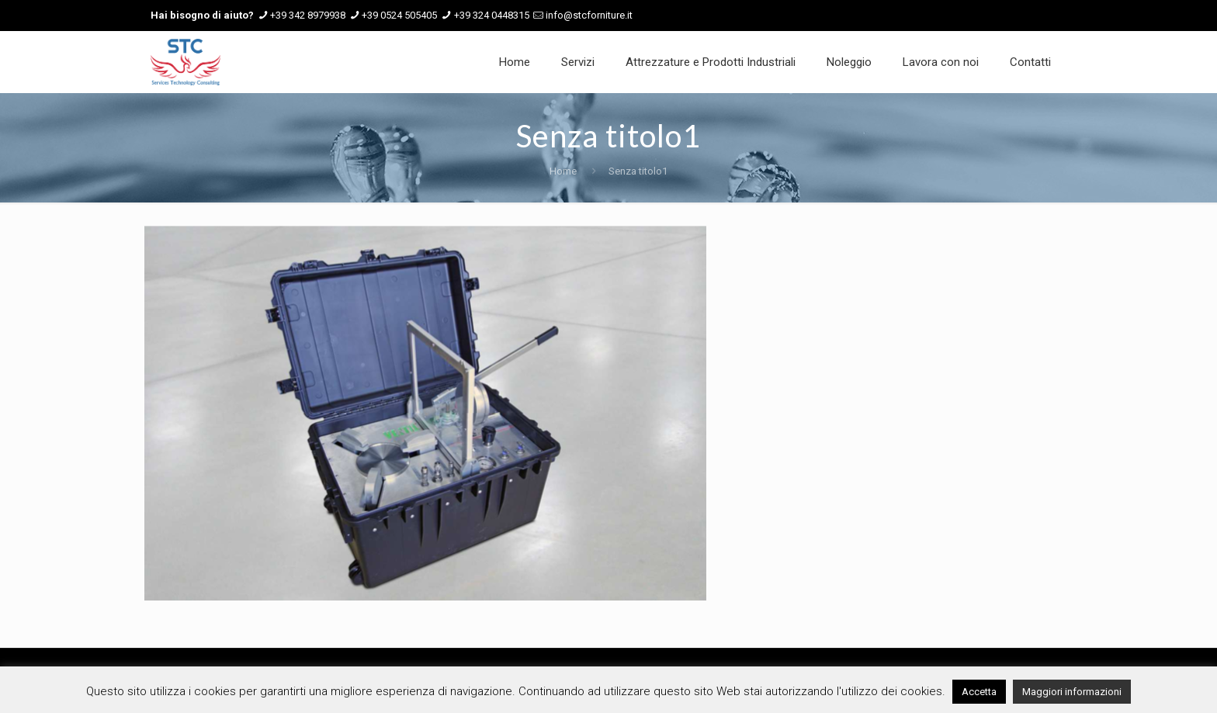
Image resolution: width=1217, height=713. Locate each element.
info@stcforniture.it (589, 15)
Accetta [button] (979, 691)
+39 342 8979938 (307, 15)
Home (563, 171)
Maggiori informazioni (1072, 691)
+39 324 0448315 (491, 15)
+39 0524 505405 (399, 15)
